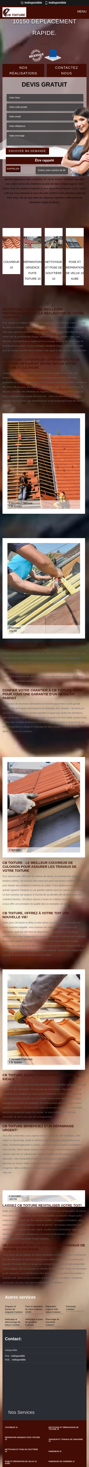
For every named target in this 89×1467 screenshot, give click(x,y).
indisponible (31, 2)
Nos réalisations (23, 70)
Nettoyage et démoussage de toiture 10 (64, 1428)
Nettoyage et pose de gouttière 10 (21, 1450)
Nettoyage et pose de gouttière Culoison (34, 1322)
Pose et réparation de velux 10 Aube (21, 1462)
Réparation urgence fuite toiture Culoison (53, 1309)
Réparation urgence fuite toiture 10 (22, 1438)
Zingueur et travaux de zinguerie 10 (66, 1440)
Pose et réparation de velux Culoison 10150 (34, 1309)
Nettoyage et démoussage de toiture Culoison (12, 1322)
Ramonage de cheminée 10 (62, 1461)
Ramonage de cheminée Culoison (52, 1322)
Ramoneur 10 (55, 1451)
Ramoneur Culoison (71, 1307)
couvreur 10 (11, 1427)
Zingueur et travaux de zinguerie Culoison (14, 1309)
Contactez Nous (66, 70)
